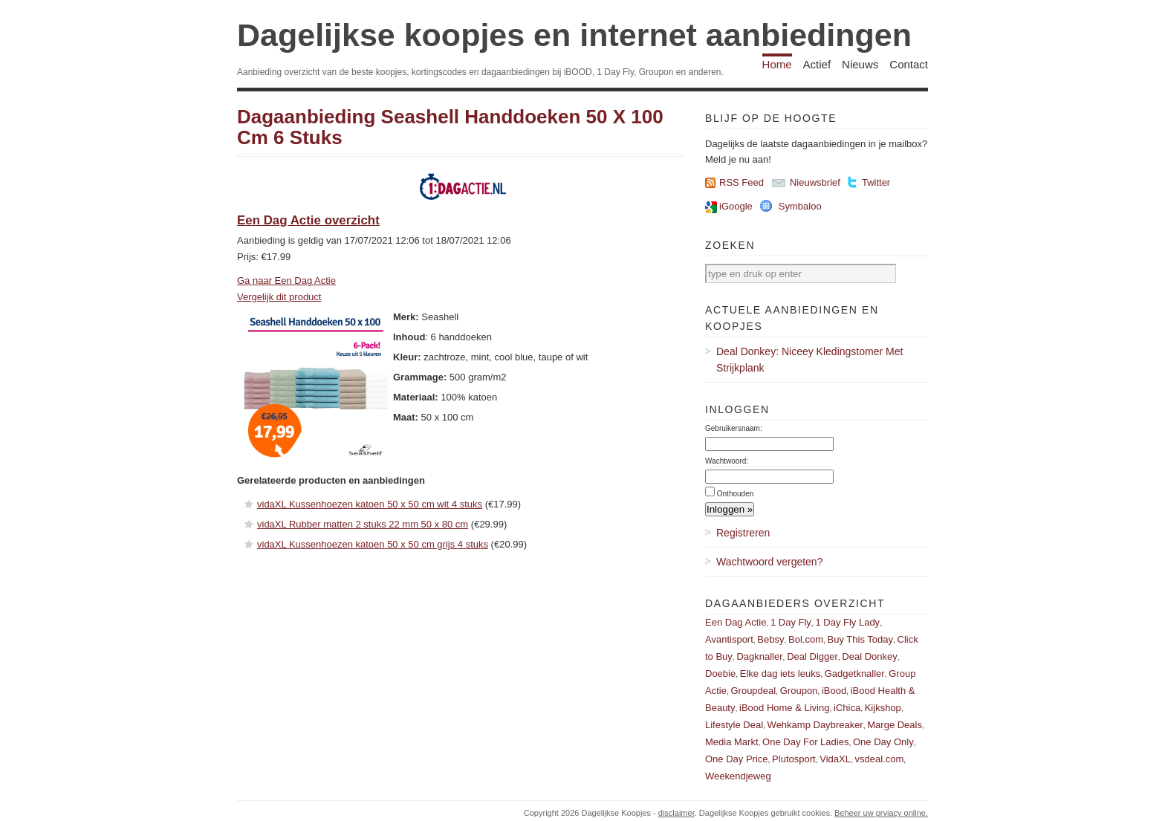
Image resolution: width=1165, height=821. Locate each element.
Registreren (743, 533)
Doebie (720, 673)
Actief (817, 64)
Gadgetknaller (855, 673)
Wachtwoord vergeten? (769, 562)
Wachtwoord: (726, 461)
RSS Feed (741, 182)
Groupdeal (753, 690)
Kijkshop (883, 707)
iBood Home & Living (784, 707)
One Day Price (736, 759)
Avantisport (729, 639)
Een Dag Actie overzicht (308, 220)
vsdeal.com (878, 759)
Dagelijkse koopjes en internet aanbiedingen (574, 35)
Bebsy (770, 639)
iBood (834, 690)
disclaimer (676, 812)
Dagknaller (759, 656)
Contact (908, 64)
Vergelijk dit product (279, 296)
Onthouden (735, 494)
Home (777, 64)
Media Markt (732, 741)
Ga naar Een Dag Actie (286, 280)
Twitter (876, 182)
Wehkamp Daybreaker (815, 724)
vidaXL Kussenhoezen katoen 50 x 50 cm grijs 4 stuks (372, 544)
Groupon (799, 690)
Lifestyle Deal (734, 724)
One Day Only (883, 741)
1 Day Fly (790, 622)
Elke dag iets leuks (780, 673)
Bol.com (805, 639)
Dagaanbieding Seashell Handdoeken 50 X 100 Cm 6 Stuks (450, 127)
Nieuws (860, 64)
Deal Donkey (869, 656)
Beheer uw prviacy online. (881, 812)
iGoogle (736, 206)
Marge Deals (894, 724)
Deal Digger (812, 656)
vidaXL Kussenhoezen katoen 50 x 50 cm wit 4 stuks (369, 504)
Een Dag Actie (735, 622)
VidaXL (835, 759)
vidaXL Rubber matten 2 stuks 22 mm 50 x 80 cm (362, 524)
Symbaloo (800, 206)
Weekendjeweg (738, 776)
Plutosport (794, 759)
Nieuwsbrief (815, 182)
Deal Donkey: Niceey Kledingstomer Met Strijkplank (809, 359)
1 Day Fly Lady (847, 622)
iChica (847, 707)
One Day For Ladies (805, 741)
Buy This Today (860, 639)
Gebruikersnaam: (733, 428)
